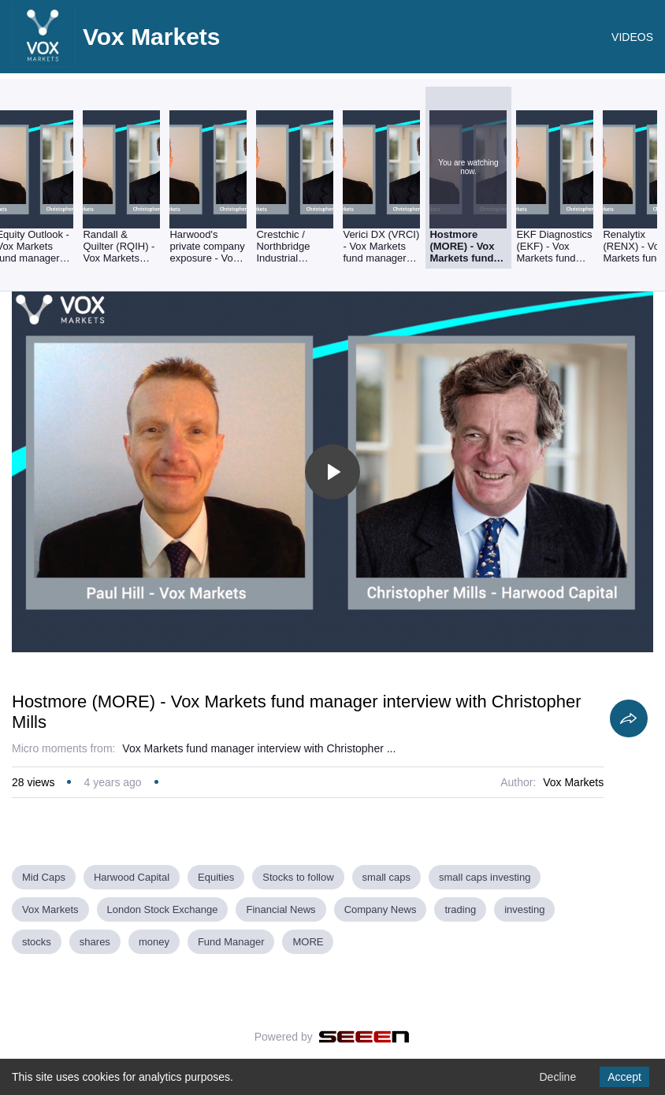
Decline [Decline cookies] (557, 1077)
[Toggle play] (332, 471)
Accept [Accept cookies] (624, 1077)
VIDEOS (632, 37)
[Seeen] (364, 1037)
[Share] (629, 718)
